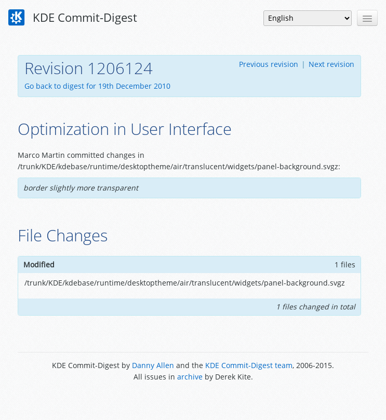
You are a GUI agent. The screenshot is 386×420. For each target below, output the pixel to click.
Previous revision (268, 64)
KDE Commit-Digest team (248, 365)
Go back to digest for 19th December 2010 (97, 86)
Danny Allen (153, 365)
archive (190, 377)
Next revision (331, 64)
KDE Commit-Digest (72, 17)
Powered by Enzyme (193, 400)
